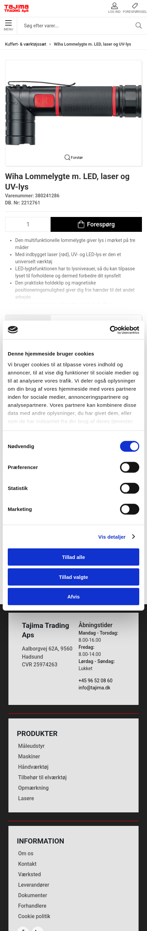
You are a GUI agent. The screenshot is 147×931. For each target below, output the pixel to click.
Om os (25, 811)
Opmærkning (33, 746)
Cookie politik (34, 874)
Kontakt (27, 821)
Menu (8, 25)
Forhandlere (32, 863)
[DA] (16, 8)
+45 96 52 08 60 (96, 638)
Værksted (29, 832)
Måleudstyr (31, 704)
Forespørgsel (135, 8)
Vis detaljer (112, 536)
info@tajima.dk (94, 645)
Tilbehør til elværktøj (42, 735)
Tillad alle (73, 557)
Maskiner (29, 714)
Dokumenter (32, 853)
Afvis (73, 596)
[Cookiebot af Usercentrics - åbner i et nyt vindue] (109, 329)
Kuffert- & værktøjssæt (25, 44)
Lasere (26, 756)
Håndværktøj (33, 724)
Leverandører (33, 842)
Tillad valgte (73, 577)
